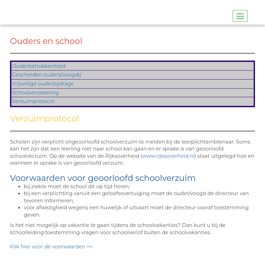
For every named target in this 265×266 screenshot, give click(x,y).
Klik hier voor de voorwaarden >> (52, 247)
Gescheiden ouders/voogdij (46, 75)
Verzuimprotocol (33, 101)
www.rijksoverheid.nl (168, 156)
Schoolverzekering (35, 93)
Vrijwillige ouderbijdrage (43, 84)
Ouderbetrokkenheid (39, 66)
